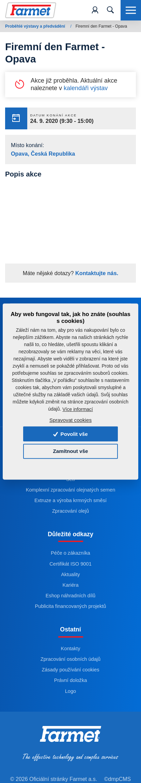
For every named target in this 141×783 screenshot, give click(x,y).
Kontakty (70, 648)
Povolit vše (70, 434)
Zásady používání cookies (70, 669)
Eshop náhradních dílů (70, 595)
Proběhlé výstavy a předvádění (35, 26)
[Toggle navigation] (110, 10)
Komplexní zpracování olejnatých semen (70, 490)
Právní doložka (70, 680)
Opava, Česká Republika (43, 154)
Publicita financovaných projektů (70, 606)
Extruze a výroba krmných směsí (70, 500)
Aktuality (70, 574)
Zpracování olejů (70, 511)
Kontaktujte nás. (96, 273)
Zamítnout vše (70, 451)
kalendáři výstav (86, 88)
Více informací (77, 409)
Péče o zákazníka (70, 553)
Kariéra (70, 585)
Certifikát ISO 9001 (70, 564)
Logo (70, 691)
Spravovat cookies (70, 420)
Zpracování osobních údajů (70, 659)
